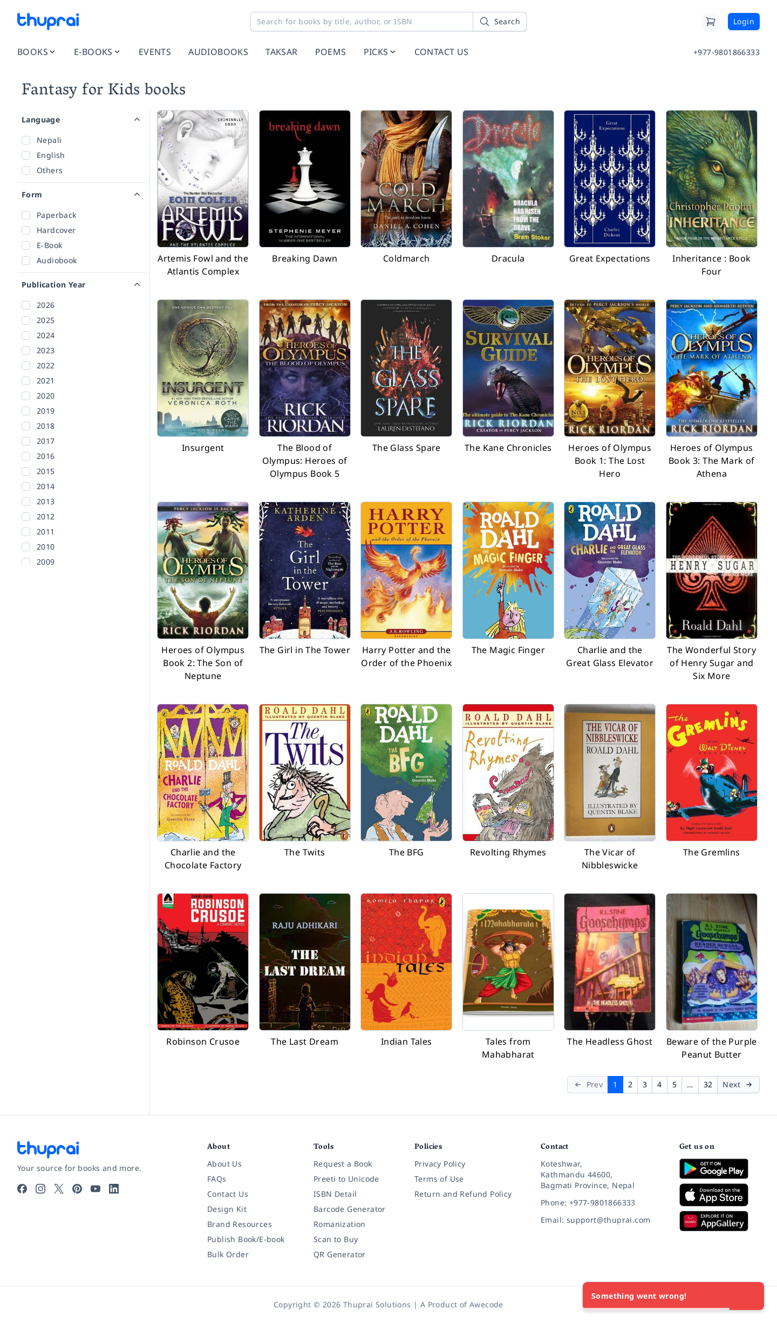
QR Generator (339, 1254)
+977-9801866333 (726, 52)
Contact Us (227, 1194)
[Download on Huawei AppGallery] (719, 1221)
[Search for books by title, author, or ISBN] (388, 21)
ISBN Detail (335, 1194)
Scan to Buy (335, 1239)
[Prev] (588, 1084)
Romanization (339, 1224)
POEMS (330, 52)
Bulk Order (228, 1254)
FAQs (217, 1179)
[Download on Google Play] (719, 1169)
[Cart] (710, 21)
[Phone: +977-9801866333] (601, 1202)
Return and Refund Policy (463, 1194)
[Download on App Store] (719, 1195)
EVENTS (155, 52)
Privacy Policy (440, 1164)
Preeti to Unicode (346, 1179)
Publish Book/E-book (246, 1239)
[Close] (750, 1296)
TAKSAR (281, 52)
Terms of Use (439, 1179)
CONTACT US (441, 52)
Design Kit (227, 1209)
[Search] (500, 21)
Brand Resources (239, 1224)
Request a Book (342, 1164)
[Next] (738, 1084)
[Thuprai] (48, 21)
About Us (224, 1164)
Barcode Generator (349, 1209)
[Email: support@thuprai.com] (601, 1220)
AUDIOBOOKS (218, 52)
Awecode (486, 1304)
